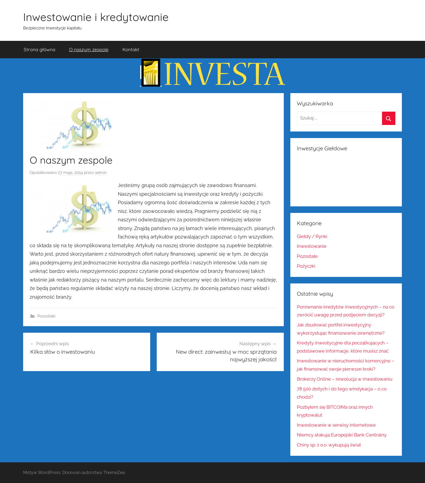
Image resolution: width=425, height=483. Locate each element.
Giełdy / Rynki (312, 236)
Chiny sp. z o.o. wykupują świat (329, 445)
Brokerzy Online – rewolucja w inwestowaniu (344, 379)
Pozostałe (46, 316)
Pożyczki (306, 266)
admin (101, 172)
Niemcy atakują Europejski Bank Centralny (342, 435)
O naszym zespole (89, 49)
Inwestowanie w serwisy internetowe (336, 425)
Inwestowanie (312, 246)
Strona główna (39, 49)
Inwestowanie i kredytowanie (96, 17)
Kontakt (130, 49)
